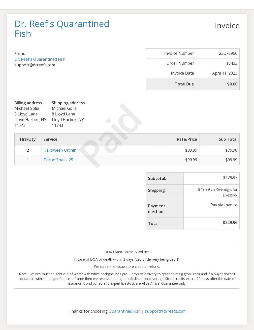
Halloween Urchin (59, 150)
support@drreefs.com (165, 311)
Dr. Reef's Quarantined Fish (39, 59)
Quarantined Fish (125, 311)
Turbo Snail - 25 (58, 160)
